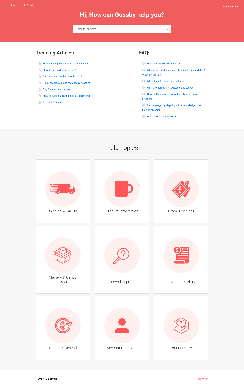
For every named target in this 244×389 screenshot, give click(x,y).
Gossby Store (230, 6)
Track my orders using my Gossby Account (66, 82)
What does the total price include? (165, 81)
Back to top (202, 378)
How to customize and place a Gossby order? (67, 95)
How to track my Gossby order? (164, 63)
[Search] (168, 29)
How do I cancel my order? (161, 116)
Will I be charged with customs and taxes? (170, 87)
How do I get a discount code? (59, 70)
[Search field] (122, 29)
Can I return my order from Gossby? (62, 76)
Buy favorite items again (56, 89)
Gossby (22, 5)
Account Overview (53, 102)
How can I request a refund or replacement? (67, 63)
